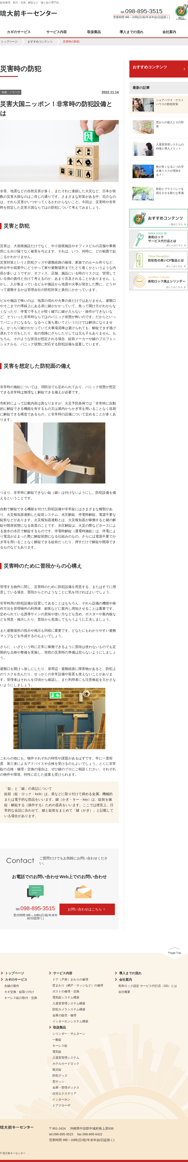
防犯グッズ (59, 1075)
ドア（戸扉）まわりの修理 (70, 979)
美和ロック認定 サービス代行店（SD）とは (147, 986)
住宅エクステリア (64, 1093)
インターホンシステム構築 (70, 1021)
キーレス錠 (59, 1045)
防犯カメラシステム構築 (68, 1009)
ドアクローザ (61, 1105)
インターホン (61, 1099)
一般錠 (56, 1039)
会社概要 (124, 991)
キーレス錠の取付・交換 (20, 997)
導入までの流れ (131, 32)
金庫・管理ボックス (65, 1087)
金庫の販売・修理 (64, 1015)
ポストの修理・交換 (65, 991)
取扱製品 (94, 32)
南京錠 (56, 1069)
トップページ (9, 41)
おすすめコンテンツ (40, 41)
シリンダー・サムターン (68, 1033)
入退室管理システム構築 (68, 1003)
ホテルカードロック (65, 1063)
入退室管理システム (65, 1057)
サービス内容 (56, 32)
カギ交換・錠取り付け (19, 991)
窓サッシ (58, 1081)
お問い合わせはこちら (87, 909)
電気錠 (56, 1051)
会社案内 (125, 979)
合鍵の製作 (11, 986)
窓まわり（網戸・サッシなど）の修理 (77, 985)
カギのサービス (19, 32)
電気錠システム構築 (65, 997)
